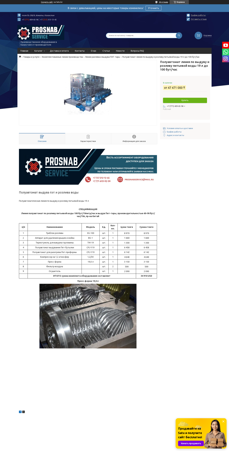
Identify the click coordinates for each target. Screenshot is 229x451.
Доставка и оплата (59, 51)
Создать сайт (47, 2)
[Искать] (179, 35)
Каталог (38, 51)
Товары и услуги (31, 57)
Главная (24, 51)
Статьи (106, 51)
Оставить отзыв (199, 19)
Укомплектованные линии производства (62, 57)
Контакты (80, 51)
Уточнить (153, 8)
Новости (120, 51)
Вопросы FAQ (137, 51)
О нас (93, 51)
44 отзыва (163, 2)
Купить (185, 100)
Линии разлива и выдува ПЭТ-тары (102, 57)
